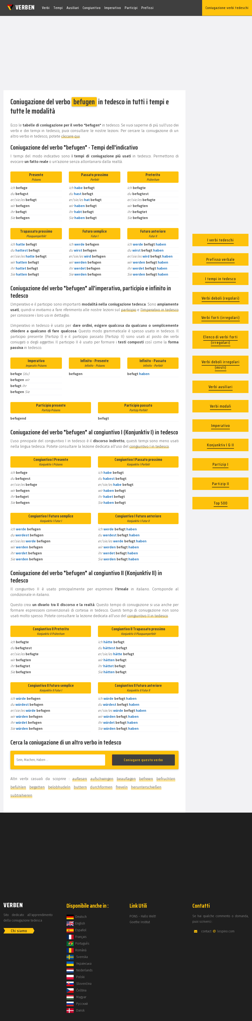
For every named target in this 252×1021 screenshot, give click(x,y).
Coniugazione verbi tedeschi (227, 8)
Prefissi (147, 8)
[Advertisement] (126, 51)
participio (128, 309)
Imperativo (112, 8)
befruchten (165, 778)
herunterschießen (146, 787)
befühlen (18, 787)
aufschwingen (101, 778)
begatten (37, 787)
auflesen (79, 778)
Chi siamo (19, 930)
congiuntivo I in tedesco (149, 446)
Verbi (46, 8)
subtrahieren (21, 795)
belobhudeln (59, 787)
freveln (122, 787)
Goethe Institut (140, 922)
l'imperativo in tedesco (159, 309)
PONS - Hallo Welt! (143, 916)
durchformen (101, 787)
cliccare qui (70, 136)
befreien (146, 778)
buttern (80, 787)
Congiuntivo (92, 8)
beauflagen (126, 778)
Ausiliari (73, 8)
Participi (131, 8)
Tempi (58, 8)
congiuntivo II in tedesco (147, 615)
